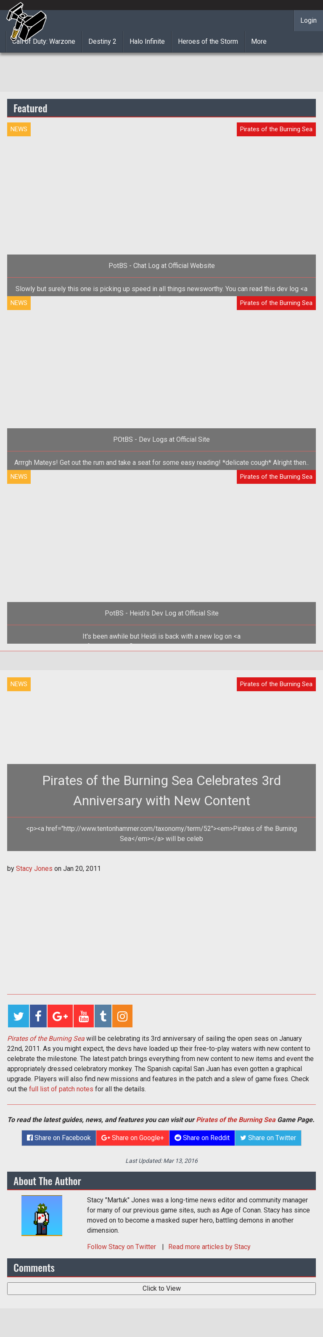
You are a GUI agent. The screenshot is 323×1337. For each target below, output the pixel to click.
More (259, 41)
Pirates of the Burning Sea (235, 1120)
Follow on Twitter (122, 1247)
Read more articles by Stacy (209, 1247)
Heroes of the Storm (208, 41)
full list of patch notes (61, 1089)
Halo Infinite (147, 41)
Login (308, 20)
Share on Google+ (132, 1138)
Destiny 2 (102, 41)
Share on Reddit (202, 1138)
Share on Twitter (268, 1138)
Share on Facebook (59, 1138)
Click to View (162, 1288)
